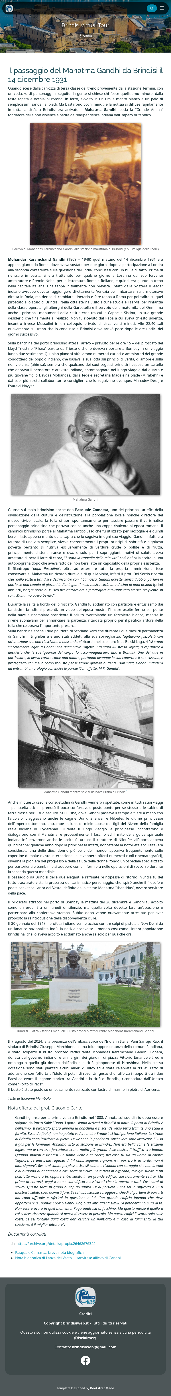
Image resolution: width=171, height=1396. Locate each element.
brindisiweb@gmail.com (94, 1346)
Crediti (85, 1313)
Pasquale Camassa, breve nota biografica (49, 1252)
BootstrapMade (102, 1388)
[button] (152, 8)
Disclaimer (85, 1337)
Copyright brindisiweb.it (66, 1323)
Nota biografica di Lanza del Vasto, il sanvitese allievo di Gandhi (68, 1257)
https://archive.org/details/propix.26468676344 (55, 1243)
